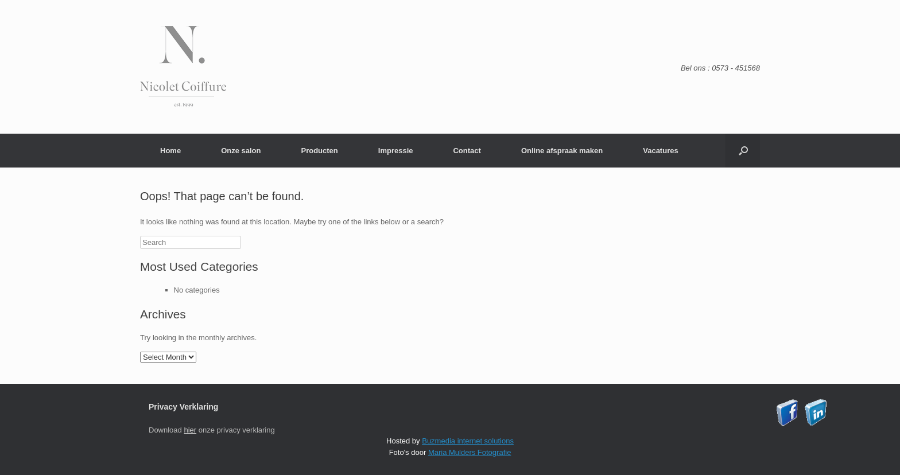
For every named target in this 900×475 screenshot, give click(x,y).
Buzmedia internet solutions (468, 441)
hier (190, 430)
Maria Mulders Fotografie (469, 452)
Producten (319, 150)
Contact (466, 150)
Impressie (395, 150)
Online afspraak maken (562, 150)
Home (170, 150)
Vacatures (660, 150)
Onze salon (241, 150)
